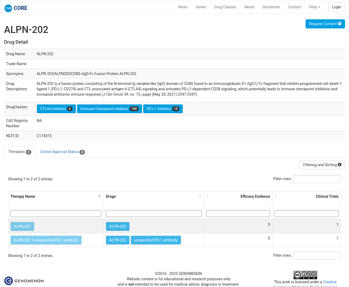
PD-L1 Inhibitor (163, 108)
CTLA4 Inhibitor (56, 108)
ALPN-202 (22, 226)
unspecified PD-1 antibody (156, 240)
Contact (294, 7)
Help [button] (314, 7)
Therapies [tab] (19, 152)
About (249, 7)
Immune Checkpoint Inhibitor (109, 108)
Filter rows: (282, 179)
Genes (201, 7)
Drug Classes (225, 7)
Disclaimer (271, 7)
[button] (99, 196)
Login (336, 7)
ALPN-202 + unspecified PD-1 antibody (46, 240)
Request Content (325, 24)
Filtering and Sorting (322, 165)
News (182, 7)
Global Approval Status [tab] (62, 152)
